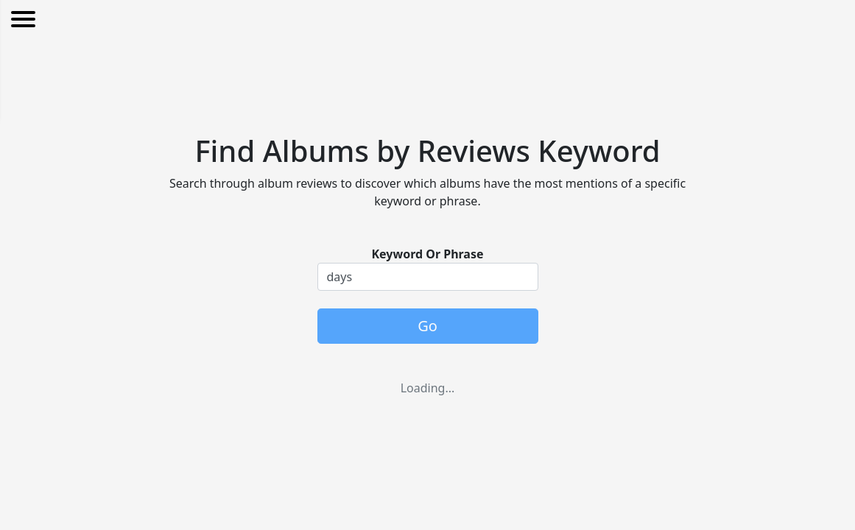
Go (427, 326)
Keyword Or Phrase (427, 254)
